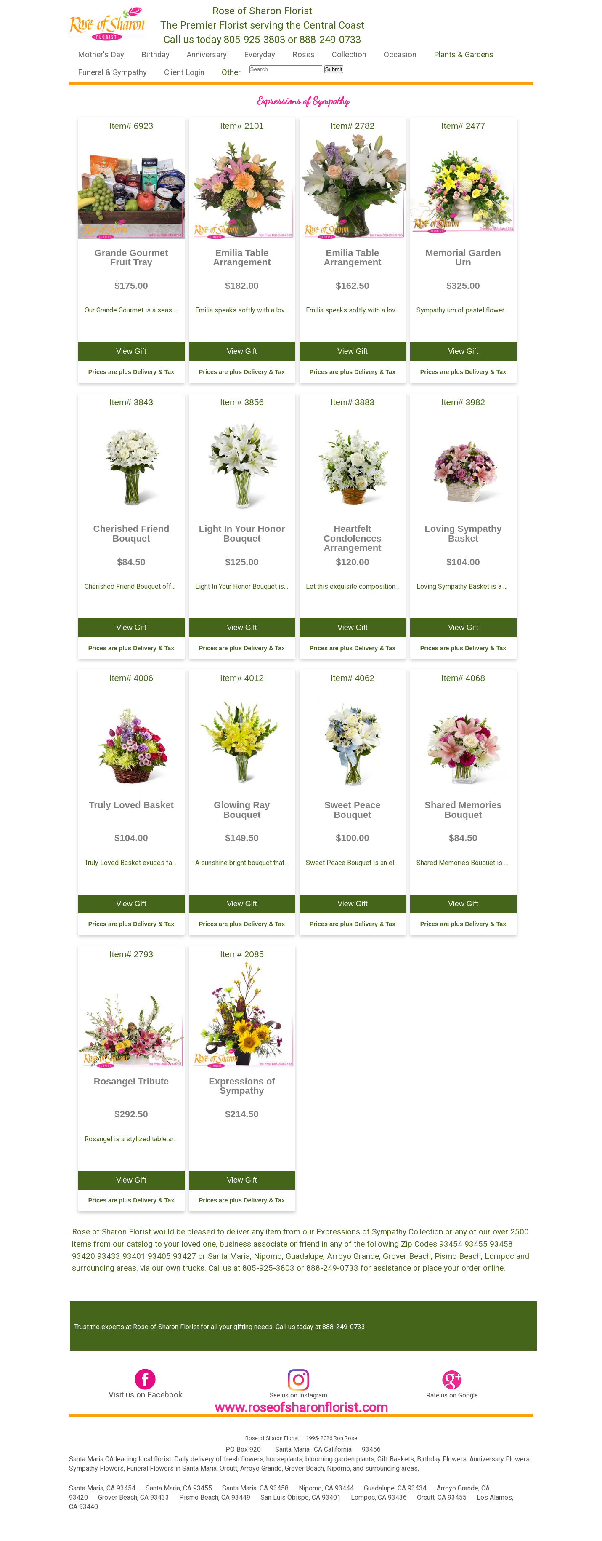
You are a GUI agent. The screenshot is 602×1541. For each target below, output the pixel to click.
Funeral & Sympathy (112, 72)
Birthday (155, 54)
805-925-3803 (254, 39)
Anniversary (207, 54)
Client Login (184, 72)
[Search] (285, 69)
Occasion (400, 54)
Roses (303, 54)
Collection (349, 54)
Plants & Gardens (463, 54)
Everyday (259, 54)
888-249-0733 (330, 39)
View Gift (131, 351)
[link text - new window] (145, 1381)
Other (231, 72)
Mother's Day (101, 54)
